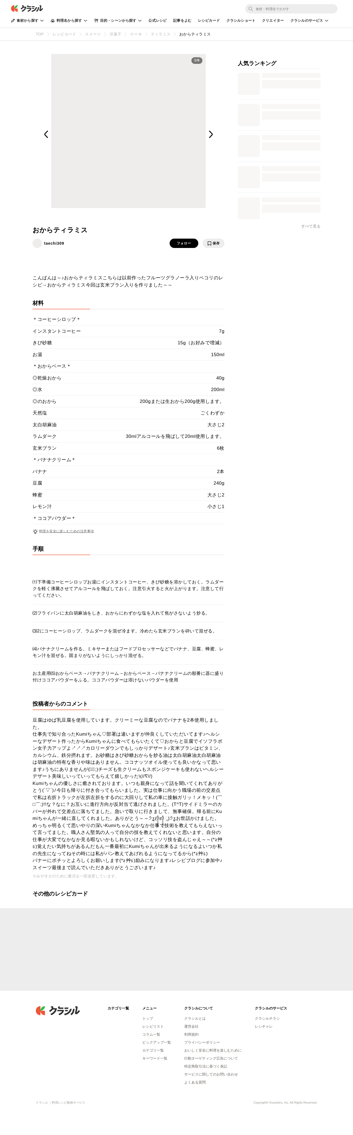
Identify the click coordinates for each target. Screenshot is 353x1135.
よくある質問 (195, 1082)
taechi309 (54, 243)
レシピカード (209, 20)
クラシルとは (195, 1018)
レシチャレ (264, 1026)
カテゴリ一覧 (153, 1050)
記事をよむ (182, 20)
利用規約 (191, 1034)
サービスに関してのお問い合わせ (211, 1074)
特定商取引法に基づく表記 (205, 1066)
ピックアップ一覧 (156, 1042)
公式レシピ (157, 20)
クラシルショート (240, 20)
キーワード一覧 (154, 1058)
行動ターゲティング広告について (211, 1058)
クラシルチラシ (267, 1018)
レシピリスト (153, 1026)
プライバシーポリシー (202, 1042)
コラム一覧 (151, 1034)
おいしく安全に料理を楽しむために (213, 1050)
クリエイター (273, 20)
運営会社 (191, 1026)
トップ (147, 1018)
